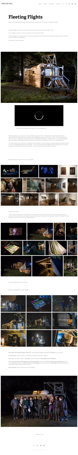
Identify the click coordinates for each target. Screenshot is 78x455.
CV (63, 4)
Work (40, 4)
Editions (51, 4)
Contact (58, 4)
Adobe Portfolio (41, 449)
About (45, 4)
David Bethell (7, 3)
